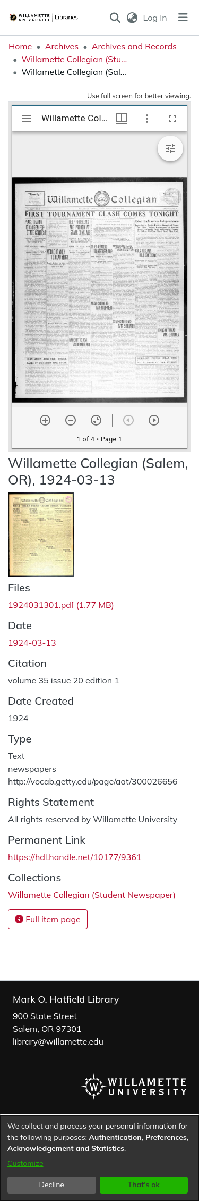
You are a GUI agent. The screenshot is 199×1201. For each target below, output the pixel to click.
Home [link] (20, 46)
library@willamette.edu (58, 1041)
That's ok (144, 1184)
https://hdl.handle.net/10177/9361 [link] (74, 857)
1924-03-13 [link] (32, 642)
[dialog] (99, 1158)
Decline (52, 1184)
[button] (115, 17)
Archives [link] (62, 46)
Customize (25, 1163)
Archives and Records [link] (134, 46)
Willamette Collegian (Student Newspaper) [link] (74, 59)
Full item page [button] (48, 919)
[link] (61, 604)
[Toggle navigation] (183, 17)
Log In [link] (155, 17)
